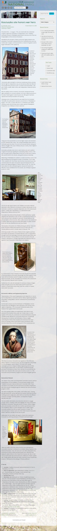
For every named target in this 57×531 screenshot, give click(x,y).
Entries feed (50, 68)
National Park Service (46, 86)
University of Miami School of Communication (30, 529)
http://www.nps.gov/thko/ (13, 506)
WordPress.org (50, 73)
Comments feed (51, 70)
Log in (48, 66)
